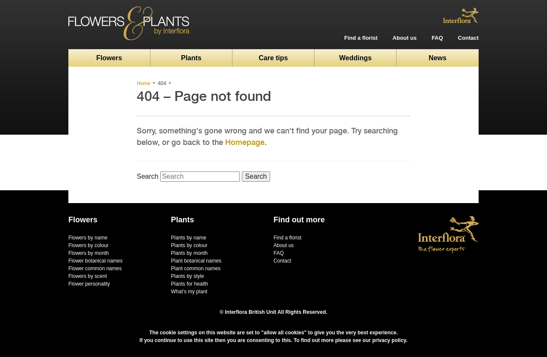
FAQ (437, 38)
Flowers (109, 58)
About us (405, 38)
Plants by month (189, 253)
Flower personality (89, 284)
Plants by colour (189, 245)
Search (148, 176)
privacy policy (389, 340)
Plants (191, 58)
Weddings (355, 58)
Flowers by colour (88, 245)
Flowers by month (88, 253)
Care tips (273, 58)
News (438, 58)
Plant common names (196, 268)
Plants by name (188, 238)
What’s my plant (189, 292)
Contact (468, 38)
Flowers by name (87, 238)
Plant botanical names (196, 261)
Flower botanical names (95, 261)
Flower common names (95, 268)
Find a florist (361, 38)
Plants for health (189, 284)
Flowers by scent (87, 276)
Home (143, 83)
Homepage (245, 142)
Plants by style (187, 276)
